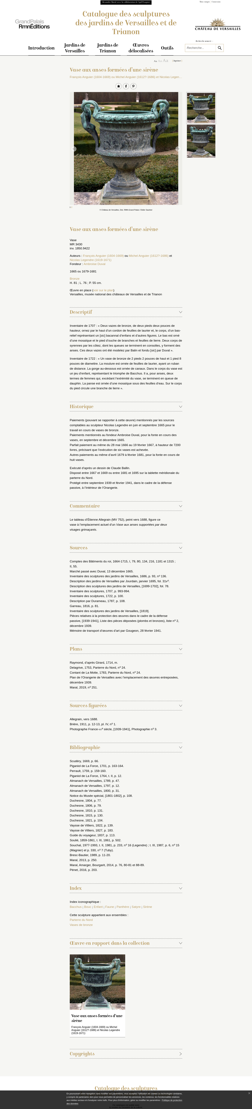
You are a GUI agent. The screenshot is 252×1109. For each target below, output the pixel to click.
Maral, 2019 (78, 687)
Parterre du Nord (81, 920)
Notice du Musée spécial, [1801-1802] (96, 795)
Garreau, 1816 (80, 606)
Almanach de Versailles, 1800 (90, 790)
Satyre (136, 906)
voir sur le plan (103, 290)
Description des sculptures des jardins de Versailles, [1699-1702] (114, 586)
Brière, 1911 (78, 724)
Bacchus (76, 906)
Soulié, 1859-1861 (82, 840)
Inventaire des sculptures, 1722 (91, 596)
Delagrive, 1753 (80, 667)
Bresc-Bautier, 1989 (83, 855)
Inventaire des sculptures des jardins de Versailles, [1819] (109, 611)
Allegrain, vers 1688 (83, 719)
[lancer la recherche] (220, 48)
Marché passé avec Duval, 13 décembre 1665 (101, 571)
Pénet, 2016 (78, 870)
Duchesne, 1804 (81, 800)
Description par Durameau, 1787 (92, 601)
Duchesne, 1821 (81, 820)
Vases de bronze (81, 925)
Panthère (123, 906)
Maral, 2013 (78, 860)
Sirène (147, 906)
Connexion (216, 2)
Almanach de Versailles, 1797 (90, 785)
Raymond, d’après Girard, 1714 (91, 662)
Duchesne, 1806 (81, 805)
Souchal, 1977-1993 (83, 845)
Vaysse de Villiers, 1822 (86, 825)
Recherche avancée (204, 41)
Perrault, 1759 (79, 771)
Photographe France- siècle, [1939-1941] (100, 729)
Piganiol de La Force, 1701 (88, 766)
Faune (109, 906)
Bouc (87, 906)
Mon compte (205, 2)
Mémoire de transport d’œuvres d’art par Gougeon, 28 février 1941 (115, 630)
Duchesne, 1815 (81, 815)
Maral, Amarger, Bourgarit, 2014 (91, 865)
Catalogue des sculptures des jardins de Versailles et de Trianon (126, 23)
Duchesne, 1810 (81, 810)
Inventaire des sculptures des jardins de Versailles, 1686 (108, 576)
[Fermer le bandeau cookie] (249, 1093)
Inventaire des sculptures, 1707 (91, 591)
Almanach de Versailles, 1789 (90, 780)
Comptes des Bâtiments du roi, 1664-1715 (98, 561)
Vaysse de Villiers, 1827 (86, 830)
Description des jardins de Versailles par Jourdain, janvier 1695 (113, 581)
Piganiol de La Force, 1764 (88, 776)
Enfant (98, 906)
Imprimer (177, 61)
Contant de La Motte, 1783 (88, 672)
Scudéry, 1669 (79, 761)
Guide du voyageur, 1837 (87, 835)
